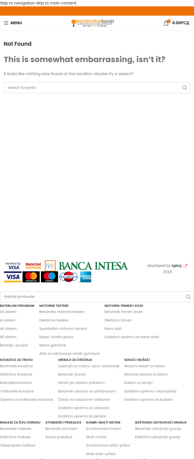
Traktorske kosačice (17, 391)
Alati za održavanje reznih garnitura (69, 353)
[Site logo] (93, 22)
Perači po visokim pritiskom (81, 382)
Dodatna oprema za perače (82, 416)
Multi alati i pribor (101, 453)
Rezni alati (113, 328)
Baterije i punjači (14, 345)
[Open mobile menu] (12, 23)
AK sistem (8, 328)
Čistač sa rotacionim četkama (84, 399)
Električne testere (53, 320)
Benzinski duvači (72, 374)
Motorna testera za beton (146, 374)
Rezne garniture (52, 345)
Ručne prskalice (58, 437)
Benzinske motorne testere (62, 311)
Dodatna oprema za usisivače (83, 407)
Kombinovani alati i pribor (108, 445)
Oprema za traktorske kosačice (26, 399)
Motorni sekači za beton (144, 366)
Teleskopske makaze (17, 445)
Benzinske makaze (15, 428)
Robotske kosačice (16, 382)
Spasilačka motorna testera (63, 328)
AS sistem (8, 311)
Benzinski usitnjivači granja (158, 428)
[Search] (97, 296)
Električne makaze (15, 437)
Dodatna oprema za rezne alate (132, 336)
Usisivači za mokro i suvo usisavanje (89, 366)
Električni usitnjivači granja (158, 437)
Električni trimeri (118, 320)
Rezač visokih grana (56, 336)
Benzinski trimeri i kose (124, 311)
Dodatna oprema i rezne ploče (150, 391)
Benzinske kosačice (16, 366)
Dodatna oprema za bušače (148, 399)
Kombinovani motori (103, 428)
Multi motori (96, 437)
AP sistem (8, 336)
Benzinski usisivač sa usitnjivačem (87, 391)
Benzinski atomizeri (61, 428)
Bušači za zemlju (138, 382)
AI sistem (7, 320)
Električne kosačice (16, 374)
